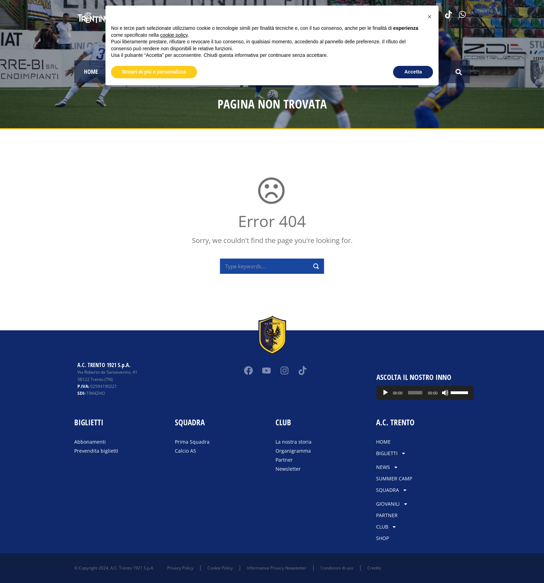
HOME (91, 72)
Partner (284, 459)
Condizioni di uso (337, 568)
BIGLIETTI (391, 453)
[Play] (385, 392)
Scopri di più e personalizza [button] (154, 72)
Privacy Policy (180, 568)
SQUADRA (391, 490)
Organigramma (293, 450)
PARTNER (387, 515)
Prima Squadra (192, 441)
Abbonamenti (90, 441)
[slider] (415, 392)
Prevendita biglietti (96, 450)
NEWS (387, 467)
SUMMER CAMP (394, 478)
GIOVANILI (392, 504)
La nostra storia (293, 441)
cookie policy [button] (174, 35)
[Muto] (445, 392)
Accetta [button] (413, 72)
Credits (374, 568)
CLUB (386, 527)
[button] (458, 72)
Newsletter (288, 468)
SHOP (382, 538)
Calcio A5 (185, 450)
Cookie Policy (220, 568)
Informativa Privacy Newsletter (276, 568)
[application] (425, 393)
